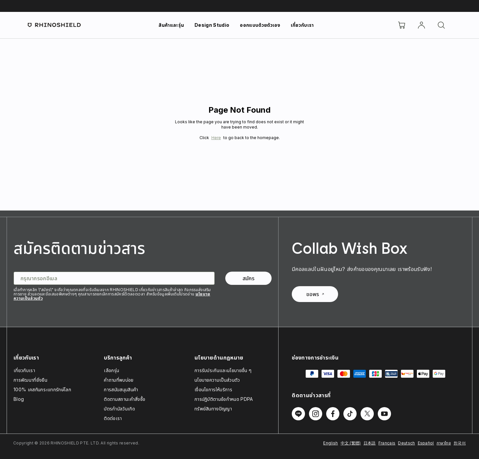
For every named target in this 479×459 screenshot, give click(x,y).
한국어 (460, 442)
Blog (19, 399)
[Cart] (402, 25)
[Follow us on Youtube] (384, 413)
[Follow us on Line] (298, 413)
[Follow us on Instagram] (315, 413)
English (330, 442)
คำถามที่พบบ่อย (118, 380)
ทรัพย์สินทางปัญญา (213, 408)
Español (426, 442)
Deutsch (406, 442)
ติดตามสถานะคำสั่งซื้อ (124, 399)
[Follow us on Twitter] (367, 413)
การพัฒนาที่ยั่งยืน (30, 380)
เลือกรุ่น (111, 370)
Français (387, 442)
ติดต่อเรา (113, 418)
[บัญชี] (421, 25)
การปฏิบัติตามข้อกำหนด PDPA (224, 399)
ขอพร (315, 294)
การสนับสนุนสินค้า (121, 389)
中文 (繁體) (351, 442)
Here (216, 137)
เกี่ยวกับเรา (302, 25)
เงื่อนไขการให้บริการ (213, 389)
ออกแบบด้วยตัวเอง (260, 25)
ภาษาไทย (444, 442)
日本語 (370, 442)
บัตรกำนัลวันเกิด (119, 408)
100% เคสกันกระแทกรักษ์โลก (42, 389)
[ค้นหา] (441, 25)
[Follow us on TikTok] (350, 413)
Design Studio (212, 25)
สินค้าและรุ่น (171, 25)
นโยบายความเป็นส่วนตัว (217, 380)
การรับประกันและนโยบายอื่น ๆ (223, 370)
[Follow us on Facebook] (332, 413)
